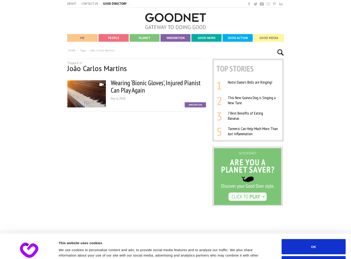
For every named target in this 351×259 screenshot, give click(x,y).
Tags (83, 50)
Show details (69, 250)
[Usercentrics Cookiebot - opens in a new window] (29, 250)
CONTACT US (89, 4)
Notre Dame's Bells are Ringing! (250, 82)
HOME (72, 50)
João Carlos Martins (102, 50)
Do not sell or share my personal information (314, 240)
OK (313, 224)
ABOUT (72, 4)
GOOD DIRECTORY (115, 4)
